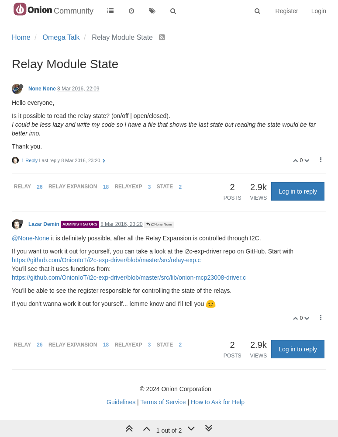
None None (42, 89)
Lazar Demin (43, 224)
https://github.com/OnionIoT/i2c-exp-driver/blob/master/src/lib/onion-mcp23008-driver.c (129, 277)
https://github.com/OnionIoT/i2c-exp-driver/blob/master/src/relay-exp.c (106, 260)
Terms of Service (163, 402)
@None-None (30, 238)
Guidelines (121, 402)
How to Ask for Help (218, 402)
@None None (159, 224)
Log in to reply (298, 191)
